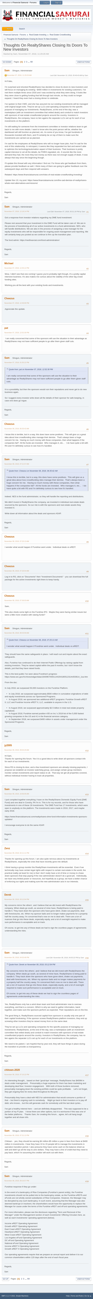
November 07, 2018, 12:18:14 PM (16, 211)
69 (31, 62)
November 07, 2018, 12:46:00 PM (16, 303)
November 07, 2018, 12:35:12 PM (16, 268)
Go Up (5, 1279)
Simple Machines (22, 1296)
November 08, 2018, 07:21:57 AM (16, 464)
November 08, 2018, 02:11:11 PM (16, 853)
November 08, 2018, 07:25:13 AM (16, 541)
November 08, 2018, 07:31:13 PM (16, 1135)
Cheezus (9, 298)
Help (67, 1296)
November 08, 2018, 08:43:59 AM (16, 633)
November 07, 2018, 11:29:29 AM (19, 75)
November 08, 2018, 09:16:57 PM (16, 1181)
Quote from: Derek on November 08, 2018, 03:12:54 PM (32, 965)
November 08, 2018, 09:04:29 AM (16, 750)
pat (6, 328)
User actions (83, 62)
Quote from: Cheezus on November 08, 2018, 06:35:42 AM (33, 471)
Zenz (7, 848)
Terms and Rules (77, 1296)
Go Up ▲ (88, 1296)
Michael (8, 263)
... (29, 62)
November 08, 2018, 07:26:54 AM (16, 571)
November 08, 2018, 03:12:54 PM (16, 899)
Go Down (7, 62)
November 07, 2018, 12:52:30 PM (16, 333)
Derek (7, 894)
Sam (7, 70)
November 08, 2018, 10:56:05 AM (16, 794)
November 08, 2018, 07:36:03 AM (16, 600)
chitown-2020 (12, 1070)
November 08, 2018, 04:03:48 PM (16, 957)
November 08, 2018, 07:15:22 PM (16, 1074)
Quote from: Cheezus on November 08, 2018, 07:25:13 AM (33, 640)
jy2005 (8, 745)
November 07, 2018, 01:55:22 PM (16, 362)
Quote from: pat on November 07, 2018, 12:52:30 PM (31, 369)
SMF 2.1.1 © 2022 (8, 1296)
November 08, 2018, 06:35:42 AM (16, 429)
